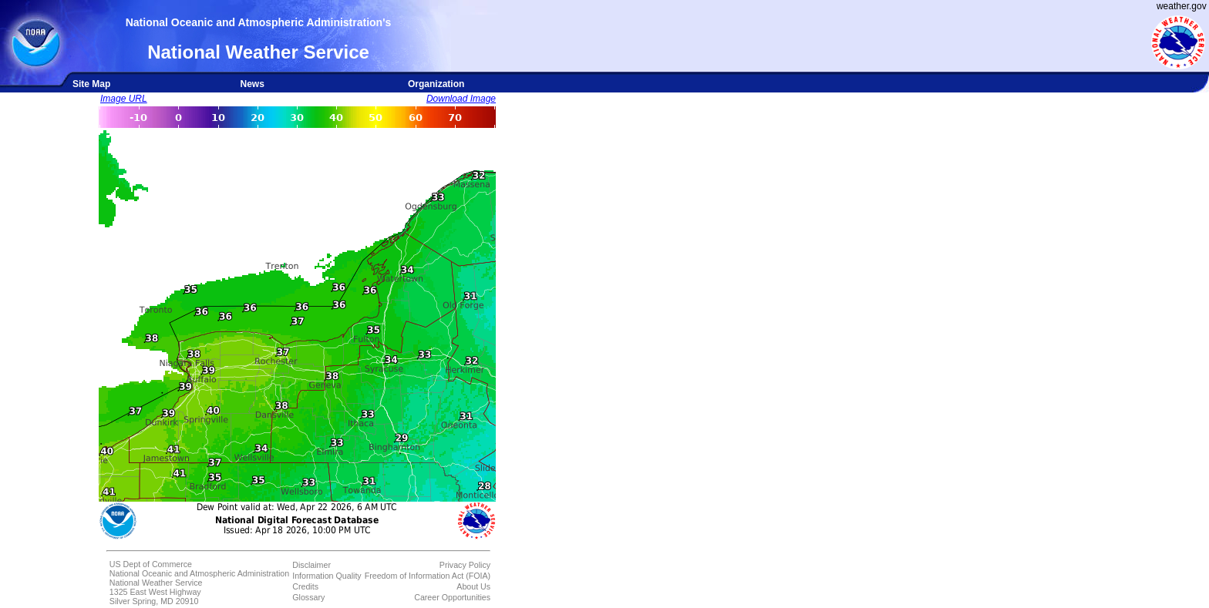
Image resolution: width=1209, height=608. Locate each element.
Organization (436, 84)
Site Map (91, 84)
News (252, 84)
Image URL (123, 98)
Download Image (461, 98)
